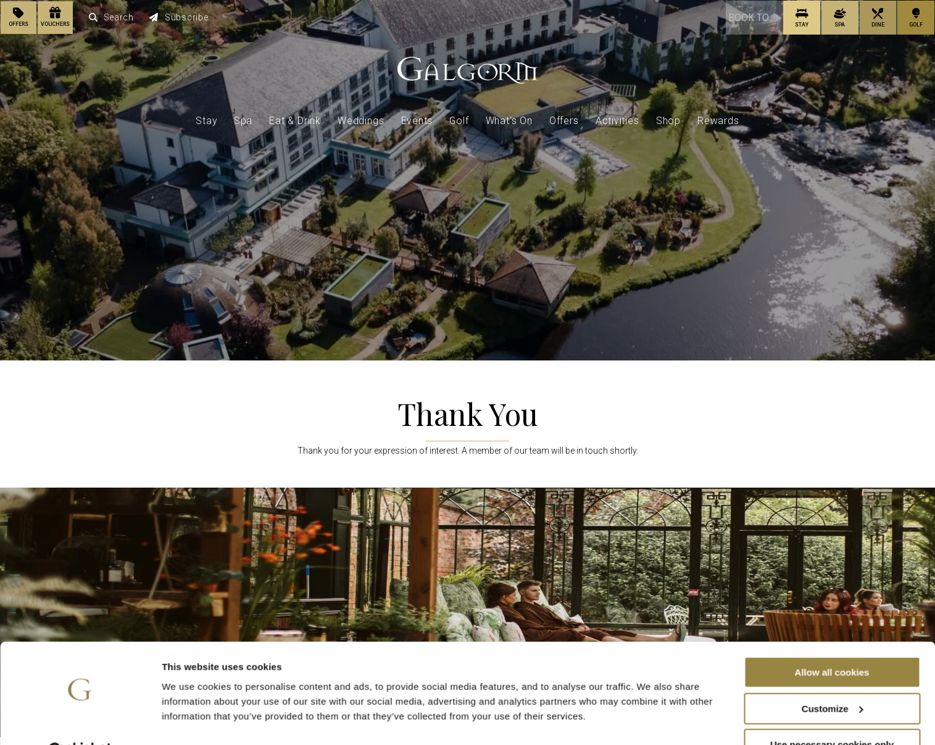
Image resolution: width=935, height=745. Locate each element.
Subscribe (179, 17)
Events (417, 120)
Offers (564, 120)
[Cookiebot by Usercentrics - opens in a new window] (80, 721)
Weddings (361, 120)
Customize (832, 678)
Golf (458, 120)
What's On (509, 120)
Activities (617, 120)
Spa (243, 120)
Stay (206, 120)
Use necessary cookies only (832, 714)
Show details (190, 720)
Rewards (718, 120)
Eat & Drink (295, 120)
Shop (668, 120)
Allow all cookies (832, 641)
